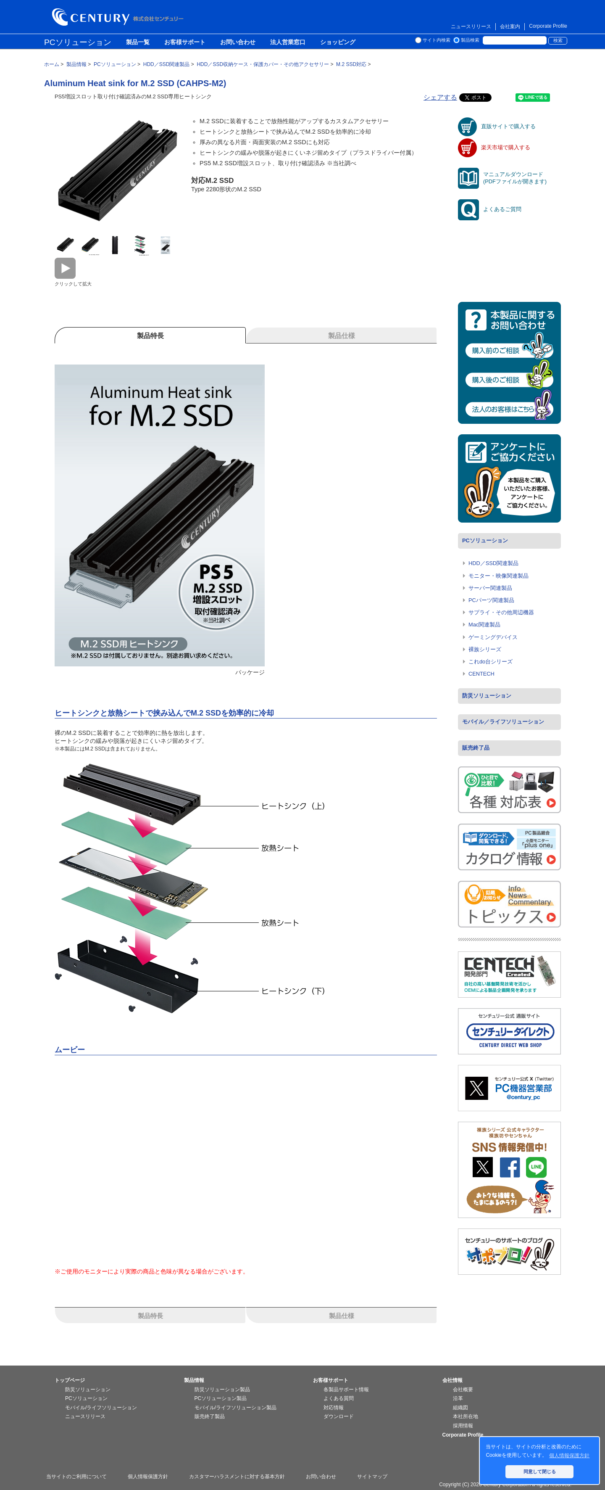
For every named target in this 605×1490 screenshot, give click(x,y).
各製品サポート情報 (346, 1389)
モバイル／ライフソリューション (503, 722)
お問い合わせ (237, 42)
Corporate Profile (548, 26)
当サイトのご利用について (76, 1476)
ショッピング (337, 42)
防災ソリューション (486, 695)
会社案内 (510, 26)
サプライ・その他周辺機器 (501, 612)
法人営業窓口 (287, 42)
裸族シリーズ (484, 649)
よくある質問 (339, 1398)
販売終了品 (475, 748)
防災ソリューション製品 (222, 1389)
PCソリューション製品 (221, 1398)
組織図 (460, 1408)
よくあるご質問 (489, 209)
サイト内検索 (436, 39)
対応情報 (334, 1408)
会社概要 (463, 1389)
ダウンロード (339, 1416)
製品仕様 (341, 1315)
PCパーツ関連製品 (491, 600)
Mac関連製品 (484, 624)
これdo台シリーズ (490, 661)
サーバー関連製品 (490, 588)
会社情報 (452, 1380)
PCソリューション (77, 42)
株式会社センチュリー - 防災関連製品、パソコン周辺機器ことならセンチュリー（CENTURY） (119, 17)
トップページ (70, 1380)
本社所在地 (465, 1416)
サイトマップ (372, 1476)
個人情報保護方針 (148, 1476)
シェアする (440, 97)
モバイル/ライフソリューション (101, 1408)
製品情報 (194, 1380)
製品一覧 (138, 42)
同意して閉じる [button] (539, 1471)
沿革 (458, 1398)
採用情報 (463, 1426)
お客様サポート (184, 42)
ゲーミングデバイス (493, 637)
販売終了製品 (210, 1416)
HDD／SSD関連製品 (493, 563)
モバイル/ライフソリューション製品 (235, 1408)
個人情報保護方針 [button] (569, 1455)
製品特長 (150, 1315)
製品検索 (470, 39)
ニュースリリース (471, 26)
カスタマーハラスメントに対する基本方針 (237, 1476)
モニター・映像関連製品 (498, 576)
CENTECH (481, 674)
